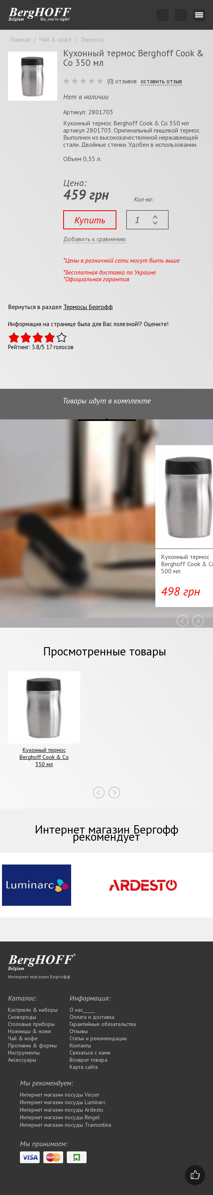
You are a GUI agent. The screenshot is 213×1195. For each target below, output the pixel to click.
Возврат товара (88, 1059)
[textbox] (147, 219)
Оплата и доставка (92, 1016)
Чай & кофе (23, 1038)
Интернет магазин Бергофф (39, 977)
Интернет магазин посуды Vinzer (60, 1094)
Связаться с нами (90, 1052)
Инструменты (24, 1052)
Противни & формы (32, 1045)
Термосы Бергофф (88, 306)
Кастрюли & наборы (33, 1009)
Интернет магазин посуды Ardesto (61, 1109)
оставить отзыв (161, 81)
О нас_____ (82, 1009)
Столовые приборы (31, 1024)
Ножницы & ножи (29, 1031)
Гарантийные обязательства (103, 1024)
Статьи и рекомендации (98, 1038)
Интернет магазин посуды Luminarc (63, 1102)
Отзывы (79, 1031)
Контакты (80, 1045)
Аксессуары (22, 1059)
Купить (89, 220)
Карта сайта (84, 1066)
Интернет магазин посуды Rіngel (60, 1117)
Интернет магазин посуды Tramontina (65, 1124)
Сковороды (22, 1016)
